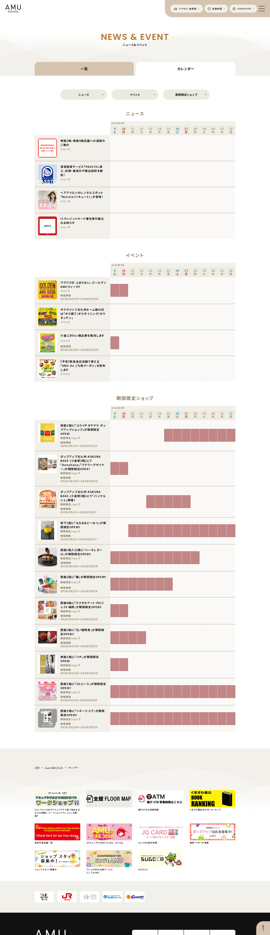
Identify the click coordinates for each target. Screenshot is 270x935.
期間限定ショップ (186, 95)
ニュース (83, 95)
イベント (135, 95)
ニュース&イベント (54, 767)
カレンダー (185, 68)
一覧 (84, 68)
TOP (37, 767)
